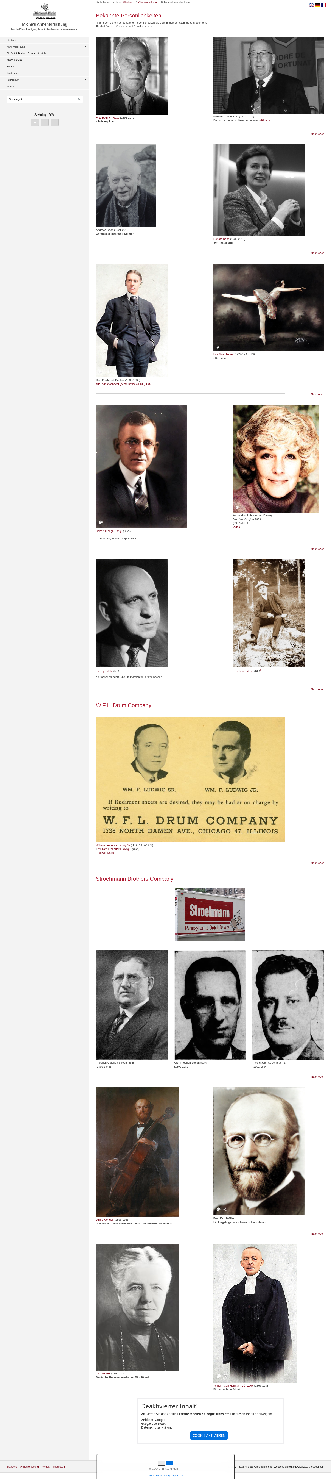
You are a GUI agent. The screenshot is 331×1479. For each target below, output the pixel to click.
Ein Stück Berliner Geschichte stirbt (26, 53)
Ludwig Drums (106, 852)
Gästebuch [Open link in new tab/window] (13, 73)
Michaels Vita (14, 59)
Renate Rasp (221, 239)
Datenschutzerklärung (157, 1427)
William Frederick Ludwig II (114, 849)
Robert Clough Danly (108, 531)
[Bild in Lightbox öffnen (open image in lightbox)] (132, 76)
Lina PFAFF (103, 1373)
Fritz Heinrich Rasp (107, 117)
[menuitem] (46, 40)
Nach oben (317, 134)
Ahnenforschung (16, 46)
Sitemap (11, 86)
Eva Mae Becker (223, 354)
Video (236, 526)
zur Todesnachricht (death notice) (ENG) (123, 384)
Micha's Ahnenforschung (44, 24)
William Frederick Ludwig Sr (113, 845)
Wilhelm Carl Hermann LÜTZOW (233, 1385)
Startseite (12, 40)
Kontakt (11, 66)
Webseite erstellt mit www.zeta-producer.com (299, 1466)
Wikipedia (264, 120)
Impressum (13, 79)
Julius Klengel (104, 1219)
